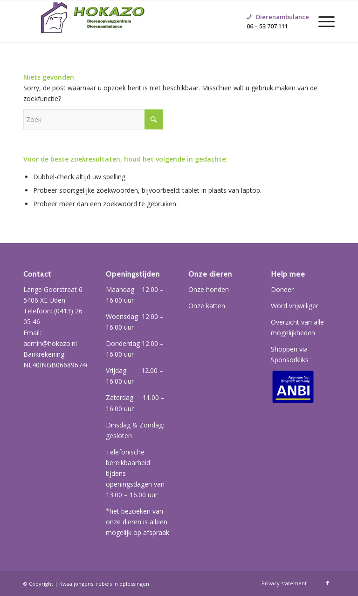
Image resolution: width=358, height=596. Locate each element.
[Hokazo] (93, 21)
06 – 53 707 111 (273, 9)
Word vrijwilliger (294, 305)
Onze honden (208, 289)
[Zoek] (93, 119)
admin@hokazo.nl (50, 343)
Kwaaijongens (76, 583)
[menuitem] (322, 21)
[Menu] (322, 21)
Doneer (282, 289)
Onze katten (206, 305)
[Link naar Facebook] (328, 583)
